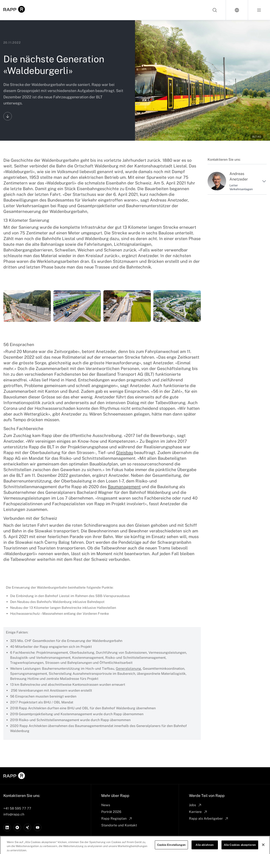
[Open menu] (259, 10)
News (105, 805)
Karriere (198, 812)
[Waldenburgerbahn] (27, 306)
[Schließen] (263, 848)
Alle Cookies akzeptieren (240, 848)
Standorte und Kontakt (119, 825)
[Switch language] (237, 10)
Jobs (195, 805)
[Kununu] (17, 827)
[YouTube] (37, 827)
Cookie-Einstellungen (171, 848)
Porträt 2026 (111, 812)
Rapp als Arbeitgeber (209, 819)
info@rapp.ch (13, 814)
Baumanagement (124, 486)
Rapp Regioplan (116, 819)
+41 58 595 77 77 (17, 808)
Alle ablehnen (205, 848)
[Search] (215, 10)
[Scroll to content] (7, 116)
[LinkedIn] (7, 827)
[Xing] (27, 827)
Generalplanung (128, 669)
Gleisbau (124, 452)
